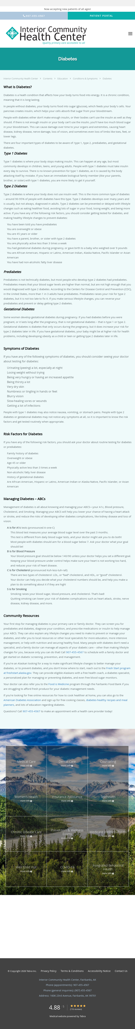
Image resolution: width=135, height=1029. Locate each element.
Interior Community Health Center (21, 78)
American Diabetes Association (22, 700)
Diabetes (107, 78)
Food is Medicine (58, 684)
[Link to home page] (63, 34)
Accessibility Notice (99, 971)
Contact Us (121, 971)
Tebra (83, 1016)
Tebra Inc (31, 971)
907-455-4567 (75, 652)
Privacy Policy (48, 971)
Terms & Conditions (72, 971)
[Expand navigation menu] (130, 33)
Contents (48, 78)
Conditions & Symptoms (85, 78)
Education (62, 78)
